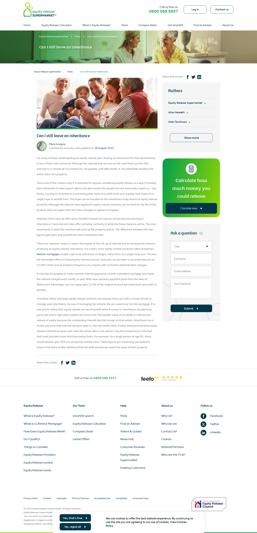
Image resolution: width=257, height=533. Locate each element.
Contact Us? (169, 431)
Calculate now (191, 208)
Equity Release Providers (40, 454)
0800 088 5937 (163, 11)
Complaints (121, 498)
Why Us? (166, 416)
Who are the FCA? (173, 454)
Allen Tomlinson (177, 121)
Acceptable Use (102, 498)
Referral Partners (172, 447)
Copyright (62, 498)
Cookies (47, 498)
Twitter (210, 424)
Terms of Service (80, 498)
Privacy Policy (31, 498)
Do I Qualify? (32, 439)
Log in (195, 9)
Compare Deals (83, 431)
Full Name (180, 259)
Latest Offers (81, 439)
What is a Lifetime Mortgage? (43, 424)
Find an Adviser (203, 25)
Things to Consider (36, 447)
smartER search (83, 416)
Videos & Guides (131, 431)
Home (27, 25)
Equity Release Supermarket (53, 36)
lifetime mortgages (48, 254)
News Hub (127, 439)
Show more (191, 138)
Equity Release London (38, 462)
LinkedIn (211, 432)
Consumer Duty (140, 498)
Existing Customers (132, 468)
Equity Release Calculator (56, 25)
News (77, 36)
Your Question (182, 283)
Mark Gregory (57, 144)
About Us (228, 25)
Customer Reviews (132, 447)
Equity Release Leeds (37, 470)
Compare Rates (147, 25)
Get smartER (175, 25)
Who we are (169, 424)
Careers (166, 439)
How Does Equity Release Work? (44, 431)
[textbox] (191, 246)
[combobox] (191, 246)
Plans (124, 25)
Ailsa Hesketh (176, 112)
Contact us (221, 9)
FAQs (123, 416)
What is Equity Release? (96, 25)
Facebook (212, 416)
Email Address (182, 271)
